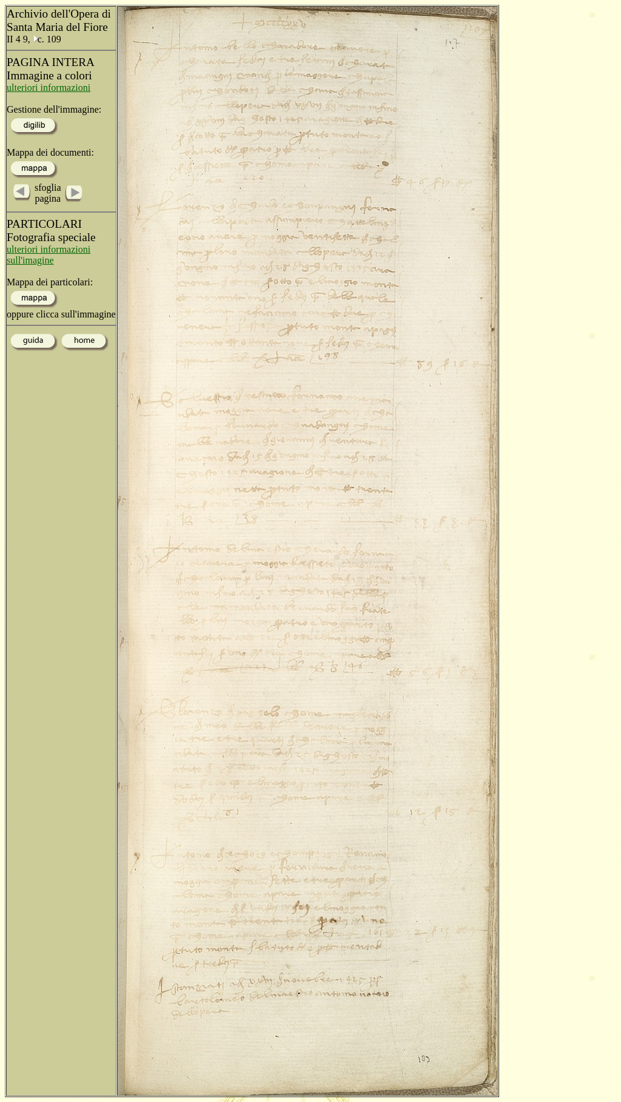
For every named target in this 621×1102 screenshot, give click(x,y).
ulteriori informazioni (48, 87)
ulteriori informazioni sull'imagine (48, 254)
